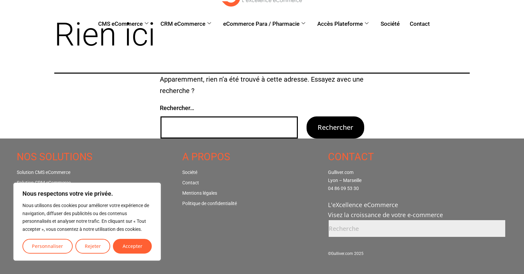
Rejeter (93, 246)
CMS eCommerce (123, 23)
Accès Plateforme (343, 23)
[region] (87, 222)
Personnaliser (47, 246)
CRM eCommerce (185, 23)
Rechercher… (177, 107)
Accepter (132, 246)
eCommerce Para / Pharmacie (264, 23)
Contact (420, 23)
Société (390, 23)
